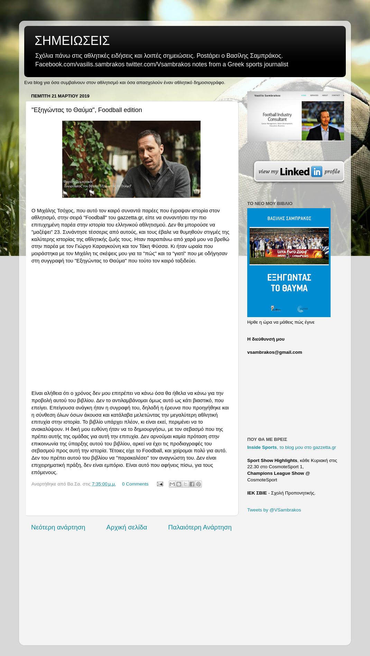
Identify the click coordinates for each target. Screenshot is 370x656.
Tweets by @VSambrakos (274, 509)
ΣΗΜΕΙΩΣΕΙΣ (72, 41)
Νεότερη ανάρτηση (58, 527)
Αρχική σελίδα (127, 527)
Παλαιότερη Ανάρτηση (200, 527)
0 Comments (135, 484)
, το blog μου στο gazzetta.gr (291, 447)
